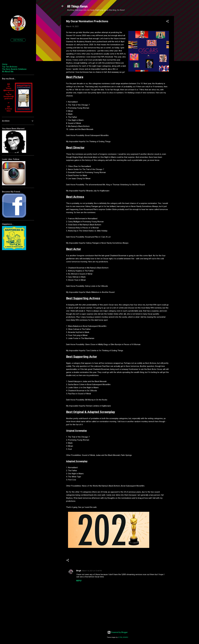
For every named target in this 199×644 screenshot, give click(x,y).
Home (4, 64)
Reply (78, 581)
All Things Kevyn (77, 6)
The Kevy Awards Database (14, 69)
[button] (167, 22)
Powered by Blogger (117, 632)
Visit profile (18, 40)
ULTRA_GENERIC (123, 637)
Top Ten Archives (9, 66)
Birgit (78, 570)
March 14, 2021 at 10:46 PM (92, 571)
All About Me (7, 71)
